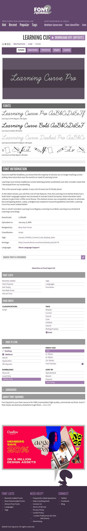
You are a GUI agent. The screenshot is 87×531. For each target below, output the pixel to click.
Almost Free (7, 293)
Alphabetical (51, 373)
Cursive (35, 237)
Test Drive (45, 50)
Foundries (50, 287)
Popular (24, 25)
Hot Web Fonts (8, 290)
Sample (21, 50)
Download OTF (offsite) (67, 37)
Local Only (6, 376)
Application (7, 361)
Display (47, 237)
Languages (50, 284)
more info (47, 405)
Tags (34, 25)
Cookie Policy (38, 513)
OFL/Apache (7, 364)
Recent (13, 25)
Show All (5, 373)
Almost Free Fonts (12, 504)
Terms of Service (39, 507)
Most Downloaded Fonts (15, 501)
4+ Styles (49, 354)
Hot (4, 25)
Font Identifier (72, 25)
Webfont (7, 354)
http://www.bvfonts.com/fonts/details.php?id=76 (38, 242)
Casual (21, 237)
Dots (53, 237)
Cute (41, 237)
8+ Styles (49, 357)
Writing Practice (52, 329)
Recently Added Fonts (14, 498)
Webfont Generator (53, 25)
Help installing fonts (41, 501)
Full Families (51, 364)
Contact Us (37, 504)
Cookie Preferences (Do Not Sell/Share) (44, 517)
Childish (28, 237)
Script (20, 232)
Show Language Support (28, 247)
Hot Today (6, 287)
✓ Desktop (7, 351)
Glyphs (57, 50)
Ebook (5, 358)
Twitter (64, 498)
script (30, 44)
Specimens (33, 50)
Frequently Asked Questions (44, 498)
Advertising (37, 521)
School (48, 326)
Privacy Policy (38, 510)
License (67, 50)
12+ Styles (50, 360)
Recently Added (8, 281)
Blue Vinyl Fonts (19, 44)
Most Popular (7, 284)
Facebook (65, 501)
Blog (63, 504)
